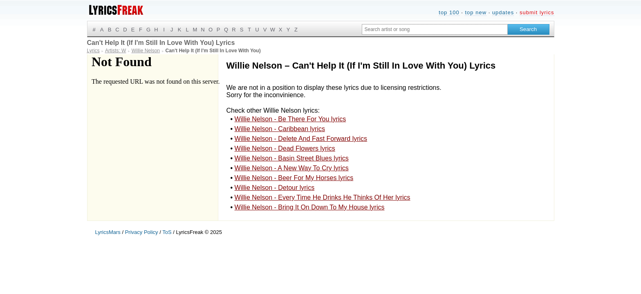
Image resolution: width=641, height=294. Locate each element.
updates (503, 12)
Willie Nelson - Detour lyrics (275, 187)
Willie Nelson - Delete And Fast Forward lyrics (301, 138)
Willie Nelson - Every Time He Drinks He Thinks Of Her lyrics (322, 197)
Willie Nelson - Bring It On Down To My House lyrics (310, 207)
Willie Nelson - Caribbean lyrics (280, 128)
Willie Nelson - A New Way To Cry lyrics (292, 168)
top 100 (449, 12)
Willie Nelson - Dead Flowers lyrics (285, 148)
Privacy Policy (141, 232)
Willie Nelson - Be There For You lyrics (290, 119)
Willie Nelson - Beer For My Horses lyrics (294, 177)
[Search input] (435, 29)
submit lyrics (537, 12)
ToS (166, 232)
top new (475, 12)
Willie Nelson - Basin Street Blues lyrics (292, 158)
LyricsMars (108, 232)
